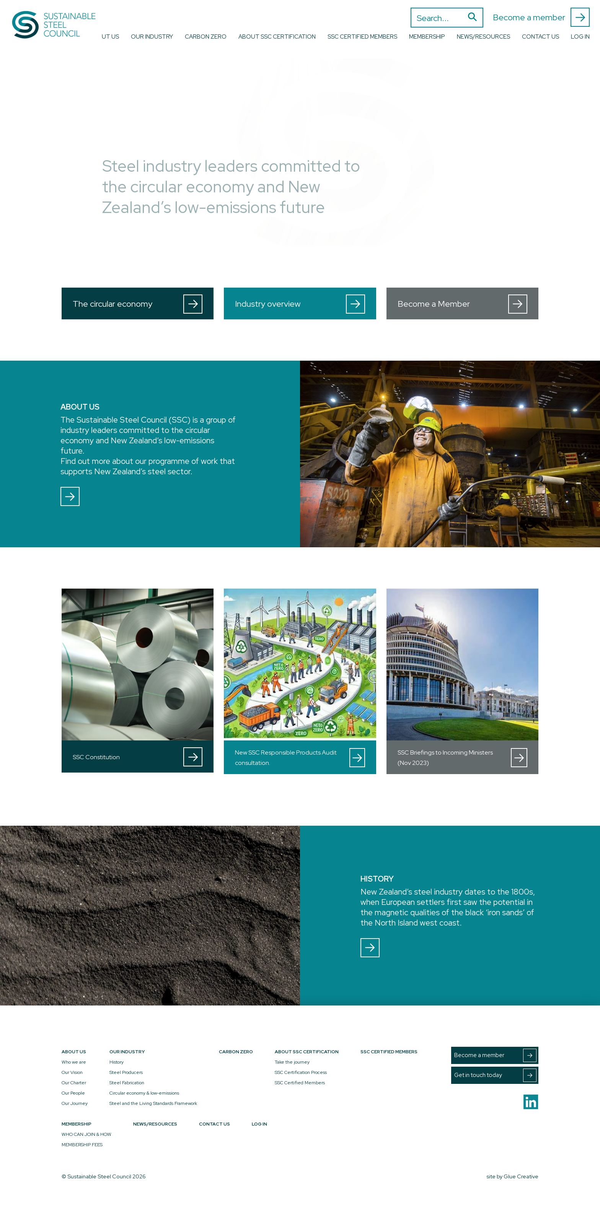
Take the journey (292, 1062)
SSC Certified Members (362, 37)
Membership (427, 37)
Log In (580, 37)
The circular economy (137, 304)
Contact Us (540, 37)
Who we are (74, 1062)
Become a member (541, 17)
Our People (73, 1093)
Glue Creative (521, 1176)
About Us (104, 37)
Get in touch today (495, 1075)
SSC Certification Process (301, 1072)
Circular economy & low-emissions (144, 1093)
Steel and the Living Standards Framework (153, 1103)
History (116, 1062)
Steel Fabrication (126, 1083)
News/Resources (483, 37)
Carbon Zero (206, 37)
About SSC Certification (277, 37)
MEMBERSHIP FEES (82, 1145)
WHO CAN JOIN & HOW (86, 1134)
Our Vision (72, 1072)
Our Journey (75, 1103)
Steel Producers (126, 1072)
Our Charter (74, 1083)
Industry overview (300, 304)
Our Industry (152, 37)
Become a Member (462, 304)
